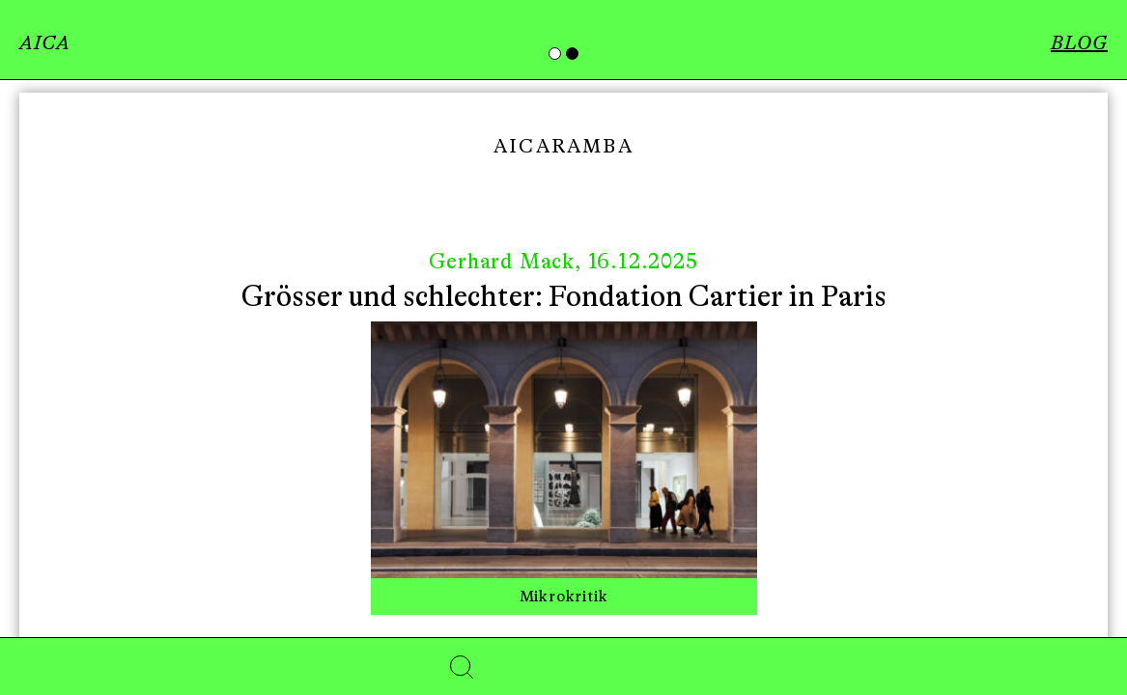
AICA (44, 43)
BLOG (1079, 43)
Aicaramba (563, 146)
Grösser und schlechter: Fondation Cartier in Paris (564, 296)
